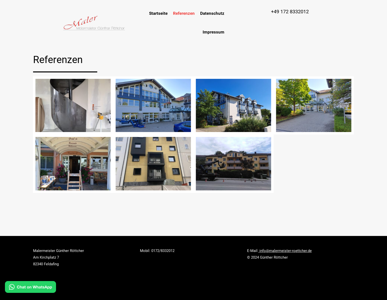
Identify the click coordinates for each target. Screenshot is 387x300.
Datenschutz (212, 13)
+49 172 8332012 (290, 12)
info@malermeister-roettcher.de (285, 251)
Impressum (213, 32)
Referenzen (184, 13)
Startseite (158, 13)
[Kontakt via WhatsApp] (30, 288)
